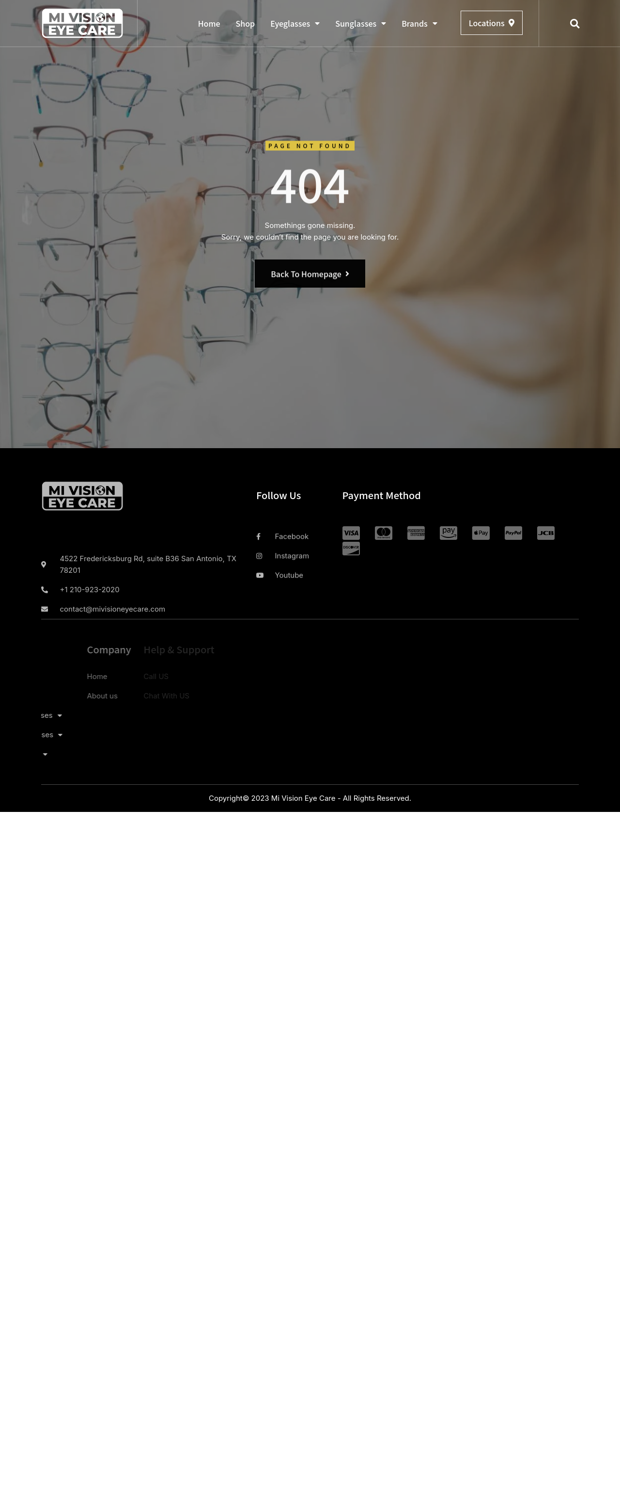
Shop (245, 23)
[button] (575, 24)
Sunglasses (360, 23)
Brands (419, 23)
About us (64, 695)
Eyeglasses (295, 23)
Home (209, 23)
